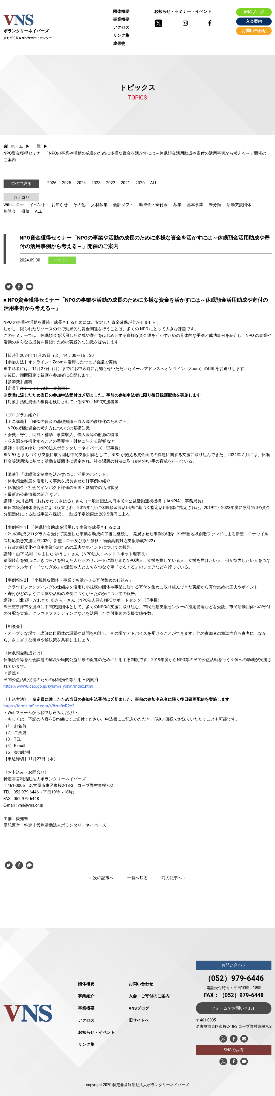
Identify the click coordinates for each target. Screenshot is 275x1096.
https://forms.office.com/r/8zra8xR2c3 (39, 706)
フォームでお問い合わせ (233, 1008)
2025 (66, 182)
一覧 (37, 146)
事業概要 (121, 19)
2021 (125, 182)
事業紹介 (86, 995)
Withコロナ (14, 204)
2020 (140, 182)
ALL (153, 182)
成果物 (119, 43)
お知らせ (59, 204)
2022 (110, 182)
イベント (38, 204)
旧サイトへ (139, 1020)
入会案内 (254, 21)
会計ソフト (123, 204)
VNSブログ (254, 12)
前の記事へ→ (173, 877)
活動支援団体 (239, 204)
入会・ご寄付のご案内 (149, 995)
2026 (52, 182)
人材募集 (99, 204)
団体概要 (121, 11)
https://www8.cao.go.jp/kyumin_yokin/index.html (48, 686)
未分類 (215, 204)
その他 (79, 204)
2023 (96, 182)
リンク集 (121, 35)
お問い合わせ (254, 30)
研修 (25, 211)
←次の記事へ (101, 877)
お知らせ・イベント (96, 1032)
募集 (177, 204)
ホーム (13, 146)
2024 (81, 182)
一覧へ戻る (137, 877)
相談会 (10, 211)
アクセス (121, 27)
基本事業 (195, 204)
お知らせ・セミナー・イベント (183, 11)
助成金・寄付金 (153, 204)
